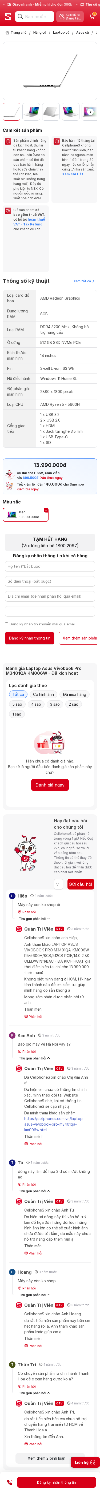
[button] (90, 111)
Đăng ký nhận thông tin (29, 638)
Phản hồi (27, 912)
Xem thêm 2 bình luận (50, 1458)
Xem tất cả (84, 281)
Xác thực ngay (51, 478)
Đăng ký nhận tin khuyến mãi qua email (42, 624)
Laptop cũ (61, 32)
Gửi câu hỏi (80, 884)
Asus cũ (82, 32)
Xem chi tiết (72, 174)
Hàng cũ (39, 32)
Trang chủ (18, 32)
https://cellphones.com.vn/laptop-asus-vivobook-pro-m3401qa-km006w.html (54, 1124)
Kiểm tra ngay (28, 489)
